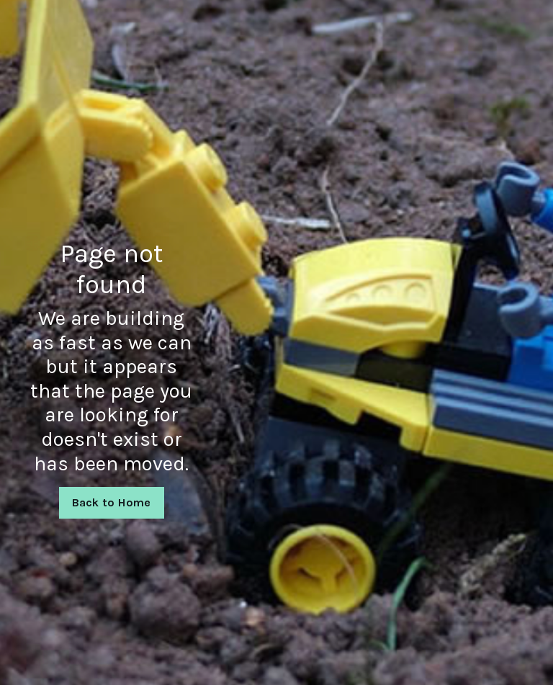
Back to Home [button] (111, 502)
